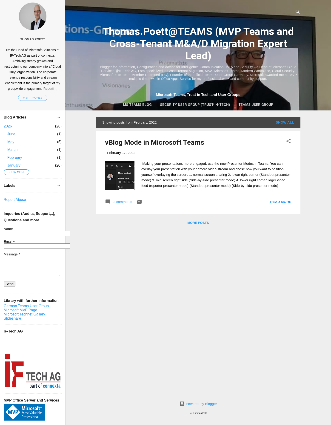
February (14, 157)
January (13, 165)
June (11, 134)
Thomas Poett (32, 39)
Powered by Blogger (198, 404)
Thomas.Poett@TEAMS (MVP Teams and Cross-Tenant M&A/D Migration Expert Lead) (198, 43)
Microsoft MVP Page (20, 310)
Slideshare (12, 318)
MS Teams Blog (137, 105)
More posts (198, 223)
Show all (285, 122)
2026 (8, 126)
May (10, 142)
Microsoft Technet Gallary (24, 314)
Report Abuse (15, 200)
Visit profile (32, 97)
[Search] (297, 13)
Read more (280, 202)
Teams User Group (255, 105)
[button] (288, 141)
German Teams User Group (26, 306)
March (12, 150)
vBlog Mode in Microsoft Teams (154, 142)
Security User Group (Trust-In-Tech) (195, 105)
